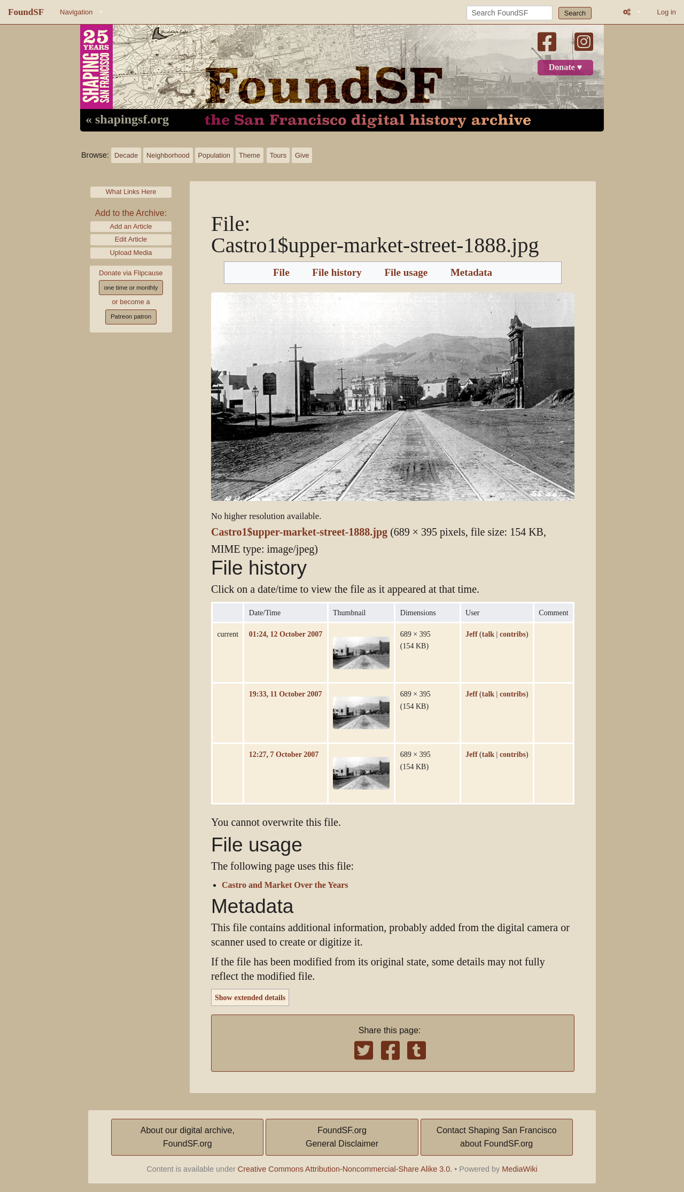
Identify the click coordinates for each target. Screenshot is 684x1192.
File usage (406, 272)
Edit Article (131, 239)
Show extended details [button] (250, 997)
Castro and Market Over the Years (285, 885)
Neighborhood (167, 155)
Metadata (471, 272)
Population (214, 155)
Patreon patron (131, 316)
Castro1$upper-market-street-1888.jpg (299, 532)
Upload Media (131, 253)
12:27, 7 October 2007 (283, 754)
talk (488, 634)
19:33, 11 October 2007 (285, 694)
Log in (666, 12)
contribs (513, 634)
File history (336, 272)
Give (302, 155)
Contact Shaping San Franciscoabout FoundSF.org (497, 1137)
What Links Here (131, 192)
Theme (249, 155)
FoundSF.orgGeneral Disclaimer (342, 1137)
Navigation (76, 12)
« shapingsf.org (127, 120)
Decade (126, 155)
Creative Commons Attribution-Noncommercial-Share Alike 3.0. (345, 1169)
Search (575, 13)
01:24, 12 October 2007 (285, 634)
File (281, 272)
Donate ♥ (565, 67)
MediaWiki (519, 1169)
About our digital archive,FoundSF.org (188, 1137)
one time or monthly (131, 287)
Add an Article (131, 226)
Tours (278, 155)
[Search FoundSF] (510, 12)
